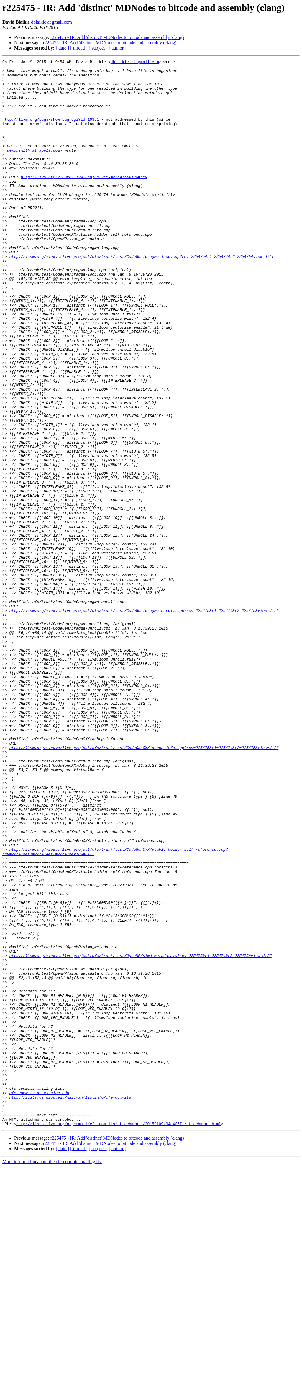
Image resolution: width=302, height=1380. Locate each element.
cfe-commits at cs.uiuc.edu (39, 1299)
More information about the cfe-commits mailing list (52, 1374)
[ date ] (62, 47)
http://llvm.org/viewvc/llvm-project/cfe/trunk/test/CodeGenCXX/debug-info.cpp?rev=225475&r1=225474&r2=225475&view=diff (143, 885)
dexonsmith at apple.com (33, 168)
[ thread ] (79, 47)
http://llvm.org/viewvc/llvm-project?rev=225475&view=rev (84, 200)
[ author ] (118, 47)
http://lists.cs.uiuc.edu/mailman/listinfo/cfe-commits (70, 1305)
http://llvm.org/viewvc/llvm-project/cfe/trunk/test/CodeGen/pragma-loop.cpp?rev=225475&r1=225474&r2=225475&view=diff (141, 296)
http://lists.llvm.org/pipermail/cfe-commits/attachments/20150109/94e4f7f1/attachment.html (118, 1337)
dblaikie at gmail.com (51, 21)
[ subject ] (98, 47)
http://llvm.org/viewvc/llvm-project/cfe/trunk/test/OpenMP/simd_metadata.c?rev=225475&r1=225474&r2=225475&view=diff (140, 1135)
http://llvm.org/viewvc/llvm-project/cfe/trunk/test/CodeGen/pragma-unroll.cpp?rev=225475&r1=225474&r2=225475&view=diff (143, 721)
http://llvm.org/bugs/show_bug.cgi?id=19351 (50, 131)
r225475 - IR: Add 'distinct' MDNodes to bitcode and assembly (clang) (117, 37)
